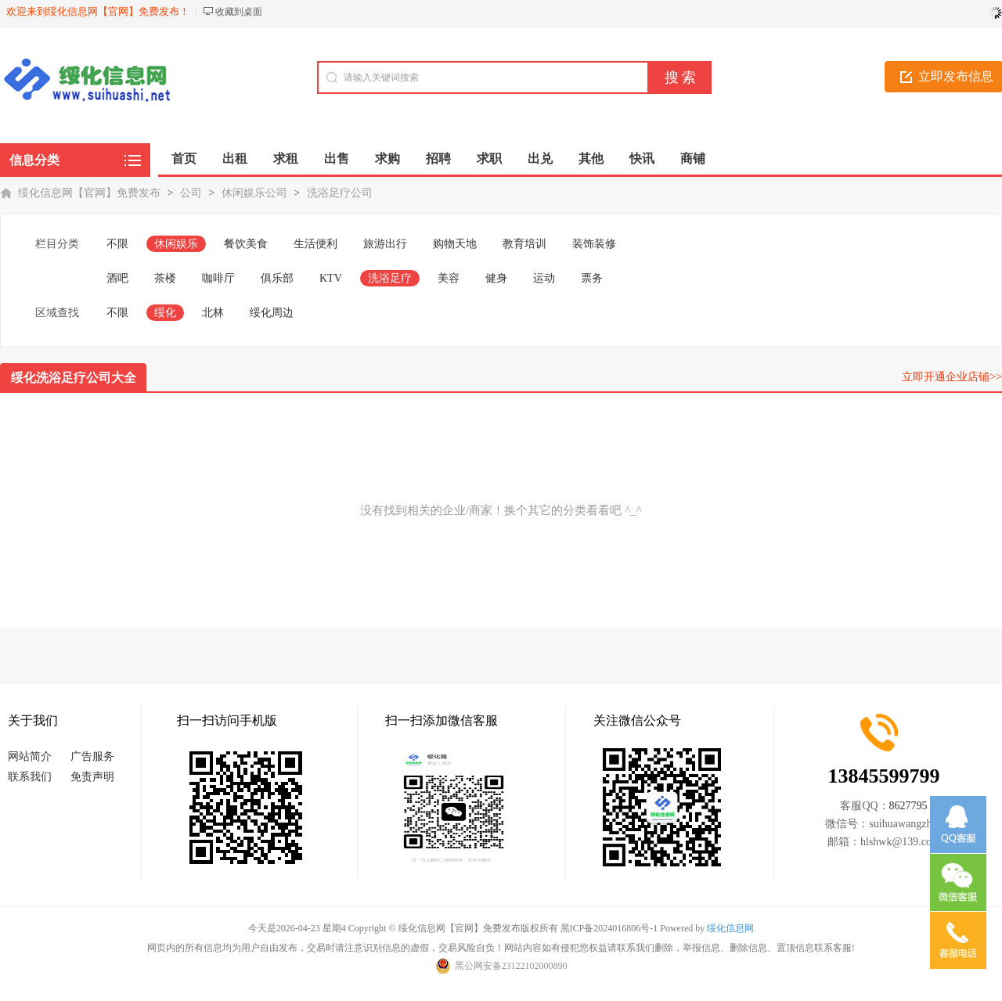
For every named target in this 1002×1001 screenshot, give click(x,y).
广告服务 (92, 756)
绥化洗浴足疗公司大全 (73, 377)
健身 (496, 278)
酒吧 (117, 278)
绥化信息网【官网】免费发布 (89, 193)
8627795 (908, 806)
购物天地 (455, 244)
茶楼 (165, 278)
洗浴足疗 (390, 278)
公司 (191, 193)
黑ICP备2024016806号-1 (609, 928)
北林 (213, 313)
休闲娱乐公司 (254, 193)
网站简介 (30, 756)
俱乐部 (277, 278)
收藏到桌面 (238, 11)
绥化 (165, 313)
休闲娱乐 (176, 244)
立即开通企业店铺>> (952, 377)
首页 (183, 158)
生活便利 (315, 244)
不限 (117, 244)
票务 (592, 278)
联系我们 (30, 777)
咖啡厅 (218, 278)
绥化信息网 (730, 928)
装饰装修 (594, 244)
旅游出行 (385, 244)
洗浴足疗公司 (340, 193)
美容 (449, 278)
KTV (330, 278)
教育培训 (524, 244)
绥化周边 (272, 313)
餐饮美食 (246, 244)
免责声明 (92, 777)
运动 (544, 278)
